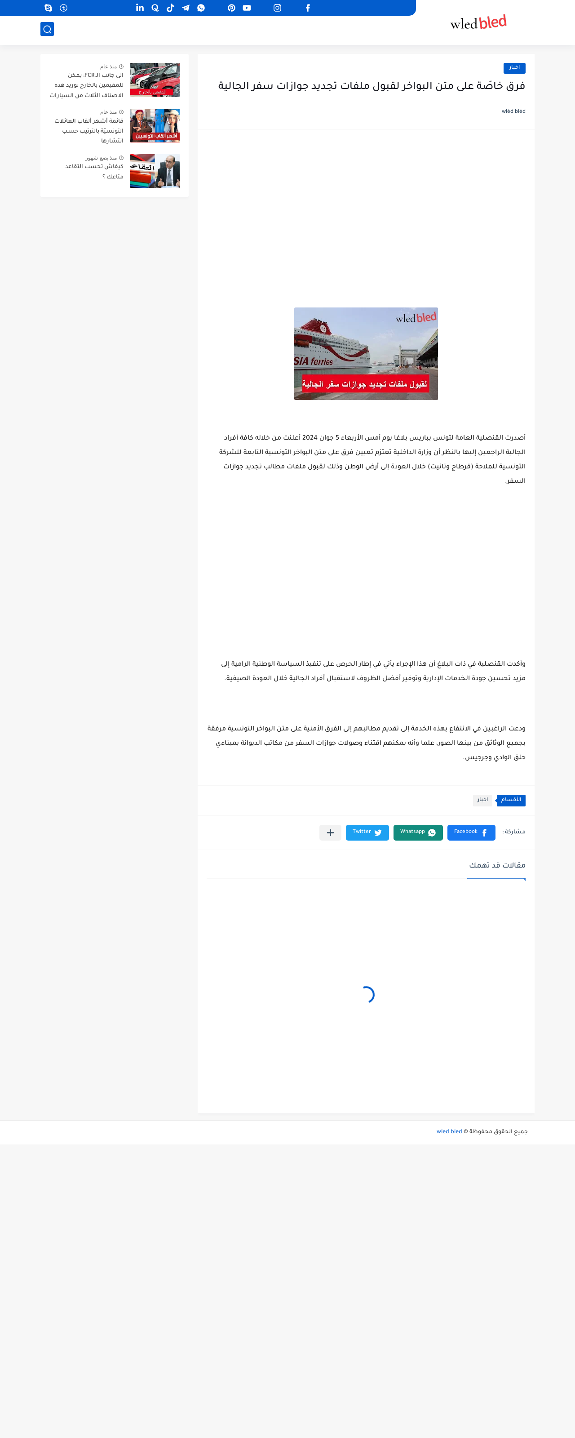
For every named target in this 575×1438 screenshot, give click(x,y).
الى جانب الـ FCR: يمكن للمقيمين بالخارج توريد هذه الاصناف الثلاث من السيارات (86, 86)
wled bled (449, 1132)
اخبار (514, 68)
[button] (471, 833)
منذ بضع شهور (101, 158)
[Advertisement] (366, 209)
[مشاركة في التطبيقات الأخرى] (330, 833)
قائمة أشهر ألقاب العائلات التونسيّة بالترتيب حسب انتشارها (89, 132)
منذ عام (108, 66)
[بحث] (47, 30)
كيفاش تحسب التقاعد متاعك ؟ (94, 172)
